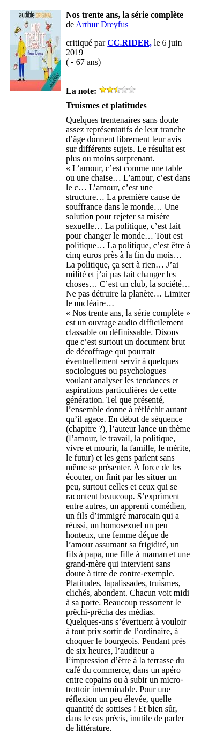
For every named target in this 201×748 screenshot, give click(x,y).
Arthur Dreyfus (102, 24)
